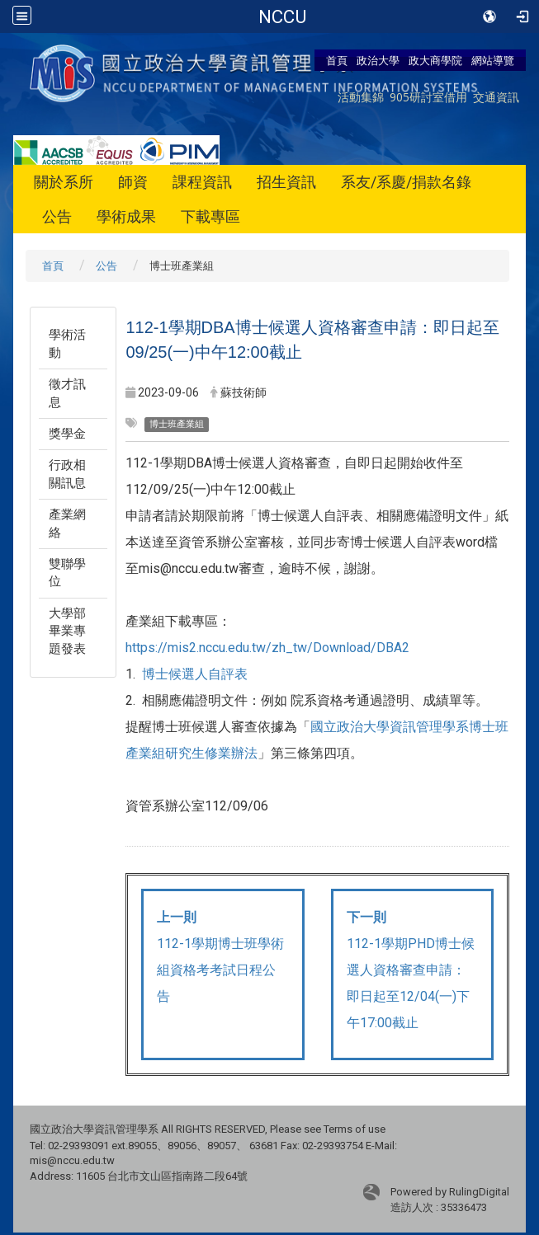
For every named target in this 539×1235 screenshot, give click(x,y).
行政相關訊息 (67, 474)
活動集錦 (361, 97)
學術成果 (126, 216)
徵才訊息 (67, 393)
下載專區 (210, 216)
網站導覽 (492, 60)
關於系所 (63, 181)
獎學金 (67, 433)
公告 (57, 216)
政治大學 (378, 60)
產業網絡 (67, 523)
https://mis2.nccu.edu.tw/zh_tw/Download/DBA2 (267, 647)
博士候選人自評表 (195, 674)
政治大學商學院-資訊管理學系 (282, 16)
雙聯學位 (67, 572)
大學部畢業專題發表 (67, 631)
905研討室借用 (428, 97)
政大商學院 (435, 60)
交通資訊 (496, 97)
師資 (133, 181)
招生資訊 (286, 181)
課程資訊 (202, 181)
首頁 (337, 60)
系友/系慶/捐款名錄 (406, 181)
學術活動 (67, 343)
